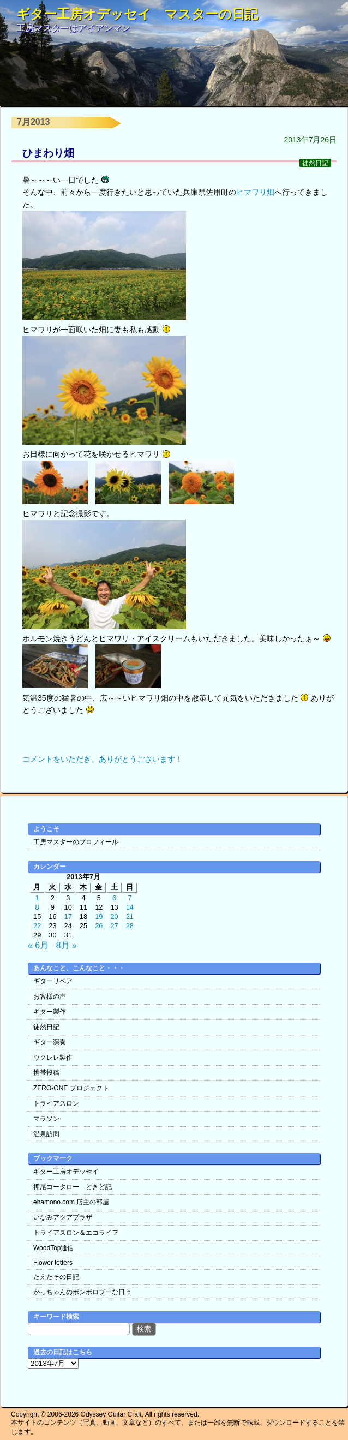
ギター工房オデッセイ (66, 1171)
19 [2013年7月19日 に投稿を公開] (99, 916)
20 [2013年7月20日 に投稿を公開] (114, 916)
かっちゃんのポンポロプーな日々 (82, 1292)
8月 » (66, 945)
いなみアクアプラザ (62, 1217)
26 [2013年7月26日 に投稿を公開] (99, 926)
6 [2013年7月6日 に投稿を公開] (114, 898)
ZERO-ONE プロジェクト (71, 1088)
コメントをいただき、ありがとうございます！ (102, 759)
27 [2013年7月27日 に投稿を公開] (114, 926)
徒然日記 (315, 162)
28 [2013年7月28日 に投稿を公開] (130, 926)
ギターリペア (53, 981)
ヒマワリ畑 (255, 192)
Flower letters (53, 1262)
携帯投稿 (46, 1073)
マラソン (46, 1118)
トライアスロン (56, 1103)
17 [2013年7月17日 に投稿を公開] (68, 916)
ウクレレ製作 (53, 1057)
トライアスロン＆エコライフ (75, 1232)
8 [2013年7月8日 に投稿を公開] (37, 907)
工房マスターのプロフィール (75, 842)
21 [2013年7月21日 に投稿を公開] (130, 916)
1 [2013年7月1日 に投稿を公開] (37, 898)
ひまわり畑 (48, 153)
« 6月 (38, 945)
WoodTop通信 (53, 1248)
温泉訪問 (46, 1134)
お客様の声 (49, 996)
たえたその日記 (56, 1277)
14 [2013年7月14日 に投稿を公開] (130, 907)
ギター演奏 (49, 1042)
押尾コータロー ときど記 (72, 1187)
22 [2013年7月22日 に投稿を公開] (37, 926)
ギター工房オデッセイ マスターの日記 (137, 14)
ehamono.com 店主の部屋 (71, 1202)
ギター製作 (49, 1011)
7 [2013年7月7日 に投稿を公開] (129, 898)
